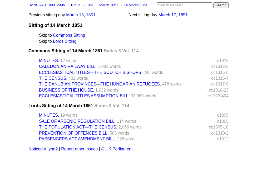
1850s (75, 5)
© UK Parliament (116, 149)
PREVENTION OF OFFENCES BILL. (73, 133)
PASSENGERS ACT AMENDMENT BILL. (77, 139)
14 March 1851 (136, 5)
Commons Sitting (69, 35)
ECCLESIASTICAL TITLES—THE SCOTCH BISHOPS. (90, 72)
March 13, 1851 (80, 15)
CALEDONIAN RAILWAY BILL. (68, 66)
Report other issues (79, 149)
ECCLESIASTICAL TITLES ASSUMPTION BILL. (84, 96)
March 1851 (109, 5)
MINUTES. (49, 60)
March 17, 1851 (173, 15)
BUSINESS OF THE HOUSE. (66, 90)
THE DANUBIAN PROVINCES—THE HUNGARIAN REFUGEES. (100, 84)
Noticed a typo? (43, 149)
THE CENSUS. (53, 78)
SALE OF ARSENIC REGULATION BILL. (77, 121)
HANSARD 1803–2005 (46, 5)
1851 (90, 5)
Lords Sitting (64, 41)
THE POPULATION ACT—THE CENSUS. (78, 127)
